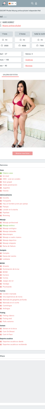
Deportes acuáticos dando (13, 341)
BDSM (5, 272)
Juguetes (6, 188)
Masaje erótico (9, 225)
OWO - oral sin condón (11, 179)
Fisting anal (7, 318)
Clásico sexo (8, 173)
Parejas (6, 207)
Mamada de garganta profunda (15, 300)
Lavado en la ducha (10, 210)
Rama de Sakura (9, 246)
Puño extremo (8, 321)
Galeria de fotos (10, 75)
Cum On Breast (8, 331)
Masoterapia (8, 234)
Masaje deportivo (9, 240)
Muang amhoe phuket (20, 11)
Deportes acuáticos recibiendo (15, 344)
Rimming (6, 215)
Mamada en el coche (11, 303)
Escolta (6, 198)
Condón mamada (9, 294)
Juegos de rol (8, 281)
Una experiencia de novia (12, 297)
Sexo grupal (7, 182)
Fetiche (5, 191)
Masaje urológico (9, 228)
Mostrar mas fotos (22, 153)
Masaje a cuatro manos (12, 237)
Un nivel (6, 176)
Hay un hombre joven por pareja (15, 204)
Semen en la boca (10, 329)
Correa (5, 278)
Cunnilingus (7, 306)
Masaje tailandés (9, 231)
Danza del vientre (9, 256)
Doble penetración (10, 185)
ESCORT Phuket (6, 11)
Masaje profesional (10, 223)
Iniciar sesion (36, 3)
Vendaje (6, 284)
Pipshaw (6, 213)
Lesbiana (6, 259)
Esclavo (6, 275)
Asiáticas (29, 60)
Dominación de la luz (11, 269)
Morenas (28, 66)
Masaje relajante (9, 243)
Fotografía (7, 201)
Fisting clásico (8, 316)
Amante (6, 266)
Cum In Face (7, 334)
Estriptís (6, 253)
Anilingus (6, 308)
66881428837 (8, 22)
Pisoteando (7, 287)
